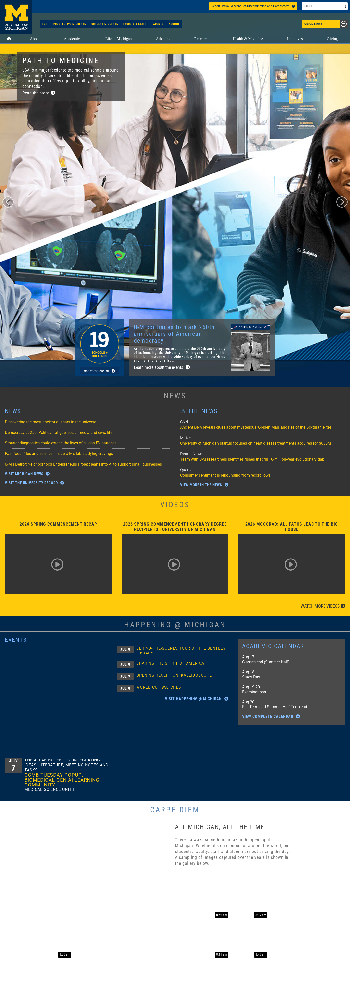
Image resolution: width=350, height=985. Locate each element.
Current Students (104, 24)
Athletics (163, 39)
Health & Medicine (248, 39)
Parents (157, 24)
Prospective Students (70, 24)
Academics (72, 39)
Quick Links (326, 24)
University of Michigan (16, 17)
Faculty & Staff (134, 24)
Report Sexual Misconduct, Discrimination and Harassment (253, 6)
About (35, 39)
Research (201, 39)
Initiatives (295, 39)
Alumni (174, 24)
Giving (332, 39)
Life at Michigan (118, 39)
